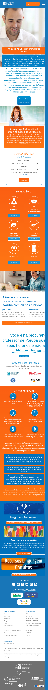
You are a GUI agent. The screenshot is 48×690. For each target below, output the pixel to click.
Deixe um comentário (24, 553)
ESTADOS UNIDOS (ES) (31, 621)
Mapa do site (7, 633)
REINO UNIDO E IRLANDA (32, 625)
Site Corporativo (8, 625)
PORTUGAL (28, 616)
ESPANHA (28, 633)
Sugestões (7, 628)
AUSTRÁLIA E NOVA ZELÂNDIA (33, 628)
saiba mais (24, 356)
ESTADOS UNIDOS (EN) (31, 618)
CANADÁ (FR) (37, 623)
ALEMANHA (28, 630)
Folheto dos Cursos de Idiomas (12, 630)
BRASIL (27, 614)
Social (5, 623)
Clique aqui (24, 174)
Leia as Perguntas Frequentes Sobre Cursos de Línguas (24, 522)
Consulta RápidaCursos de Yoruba (23, 100)
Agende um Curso (33, 4)
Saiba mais (24, 180)
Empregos (7, 618)
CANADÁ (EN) (29, 623)
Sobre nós (7, 616)
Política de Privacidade (10, 635)
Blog (5, 621)
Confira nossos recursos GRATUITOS (24, 574)
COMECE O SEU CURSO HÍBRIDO (24, 323)
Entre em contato (9, 614)
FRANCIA (27, 635)
